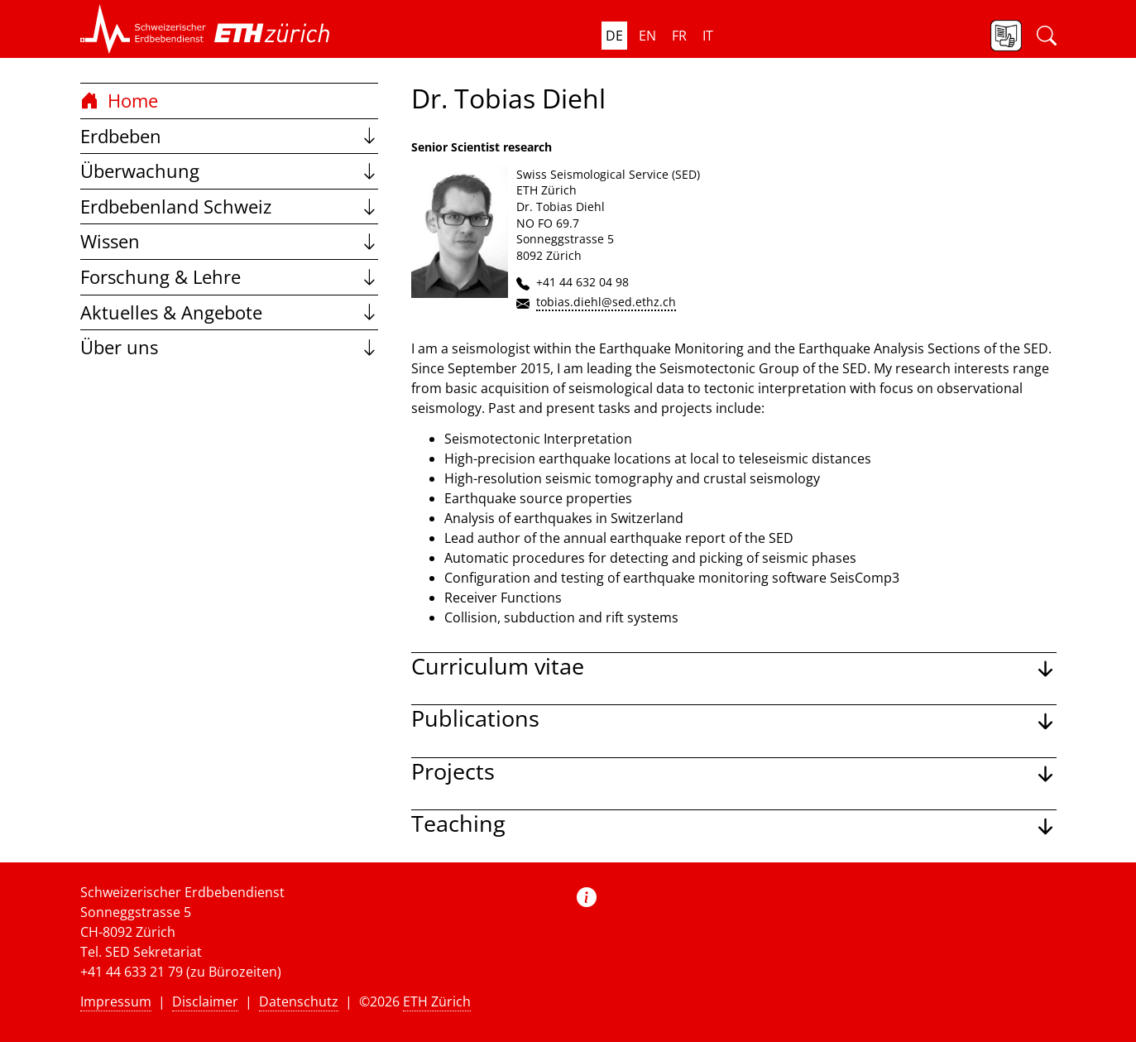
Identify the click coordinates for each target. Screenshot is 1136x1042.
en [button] (647, 35)
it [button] (707, 35)
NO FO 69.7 (547, 223)
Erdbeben (229, 136)
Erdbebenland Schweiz (229, 206)
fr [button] (679, 35)
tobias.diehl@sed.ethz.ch (606, 302)
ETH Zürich (437, 1001)
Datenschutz (298, 1001)
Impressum (115, 1001)
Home (119, 100)
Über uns (229, 347)
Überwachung (229, 171)
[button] (143, 29)
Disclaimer (205, 1001)
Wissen (229, 241)
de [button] (614, 35)
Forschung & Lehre (229, 277)
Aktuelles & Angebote (229, 312)
